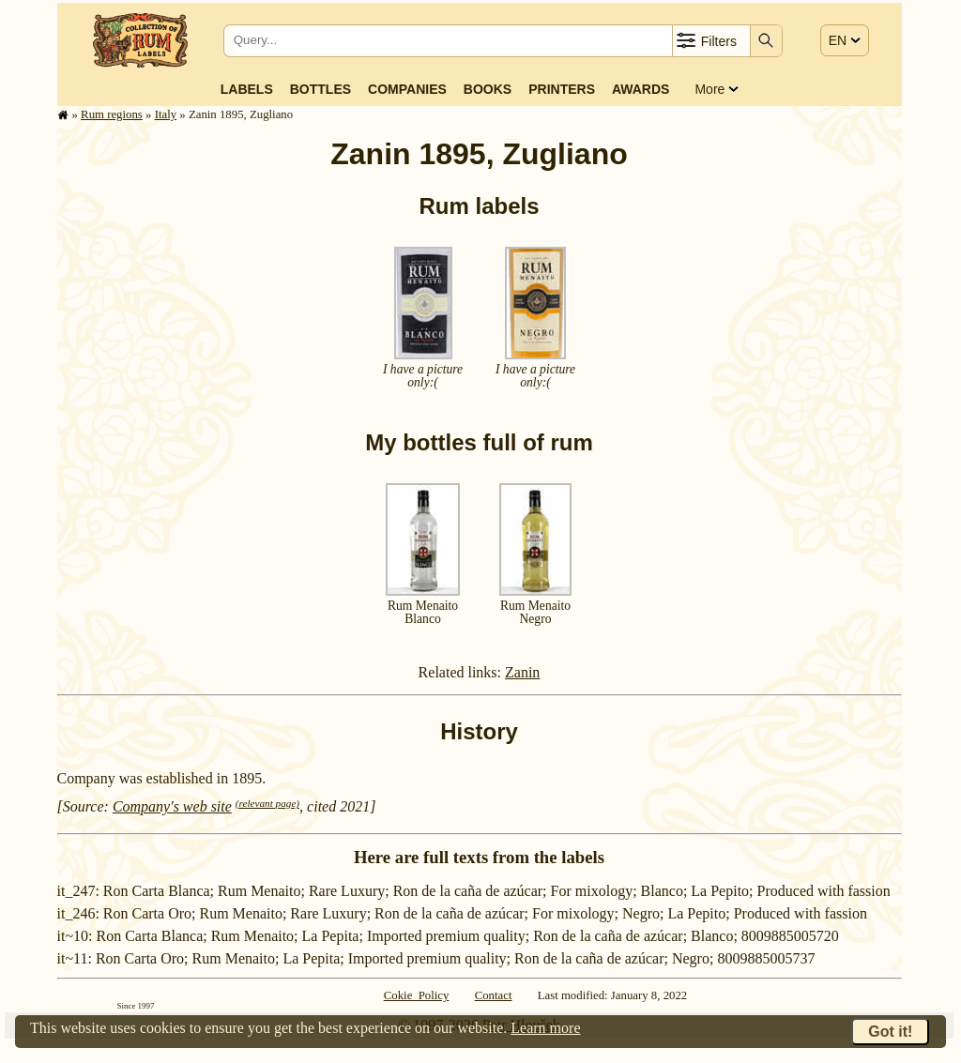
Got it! (890, 1032)
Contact (493, 995)
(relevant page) (267, 803)
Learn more (545, 1028)
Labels (247, 89)
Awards (640, 89)
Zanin (522, 672)
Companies (407, 89)
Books (487, 89)
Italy (165, 114)
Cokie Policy (417, 995)
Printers (561, 89)
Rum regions (112, 114)
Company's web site (172, 806)
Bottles (320, 89)
